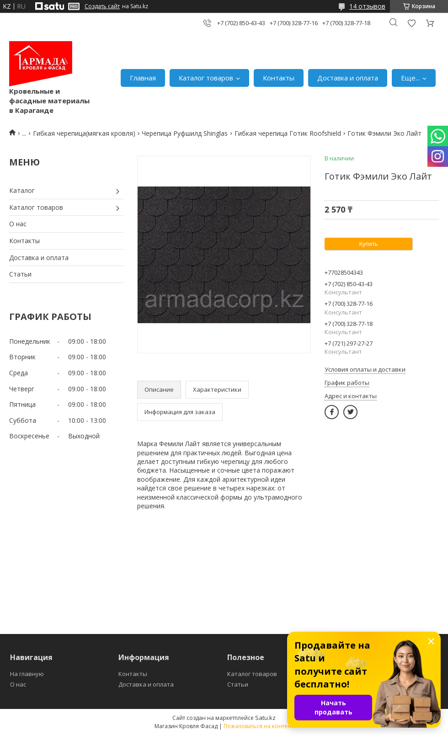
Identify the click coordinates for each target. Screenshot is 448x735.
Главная (143, 77)
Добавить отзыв (411, 23)
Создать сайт (102, 6)
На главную (27, 674)
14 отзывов (367, 6)
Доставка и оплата (347, 77)
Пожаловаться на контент (258, 726)
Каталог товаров (206, 77)
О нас (18, 223)
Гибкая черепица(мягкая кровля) (84, 133)
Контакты (278, 77)
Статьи (20, 274)
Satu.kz (265, 718)
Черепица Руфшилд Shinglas (185, 133)
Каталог (22, 190)
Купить (368, 243)
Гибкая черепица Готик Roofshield (288, 133)
